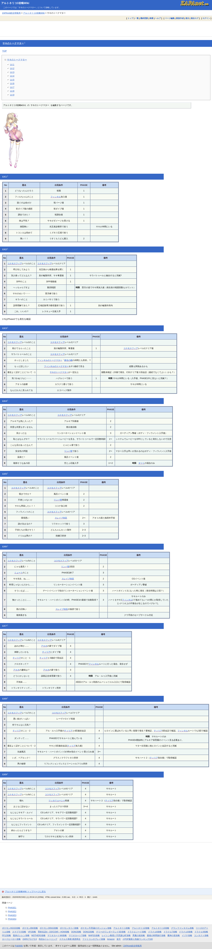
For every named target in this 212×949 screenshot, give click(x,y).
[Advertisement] (106, 28)
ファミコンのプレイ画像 (93, 939)
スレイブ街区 (61, 518)
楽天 (119, 939)
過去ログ (194, 18)
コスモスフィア (15, 263)
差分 (187, 18)
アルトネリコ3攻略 (160, 928)
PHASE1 (12, 907)
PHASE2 (12, 911)
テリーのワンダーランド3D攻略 (111, 932)
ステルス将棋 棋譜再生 (70, 939)
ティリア (46, 652)
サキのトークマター (13, 43)
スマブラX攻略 (19, 932)
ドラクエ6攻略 (155, 932)
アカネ (44, 646)
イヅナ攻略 (187, 935)
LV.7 (12, 87)
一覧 (137, 18)
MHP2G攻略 (94, 935)
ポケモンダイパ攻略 (69, 928)
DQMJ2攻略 (88, 932)
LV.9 (12, 94)
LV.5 (12, 79)
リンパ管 (68, 451)
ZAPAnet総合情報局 (11, 13)
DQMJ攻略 (76, 932)
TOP (4, 51)
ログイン (206, 18)
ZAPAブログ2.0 (30, 939)
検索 (151, 18)
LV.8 (12, 91)
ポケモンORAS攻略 (49, 928)
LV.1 (12, 64)
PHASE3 (12, 915)
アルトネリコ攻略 (121, 928)
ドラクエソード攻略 (136, 932)
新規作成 (180, 18)
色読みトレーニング (48, 939)
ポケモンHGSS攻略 (11, 928)
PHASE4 (12, 919)
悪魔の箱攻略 (138, 935)
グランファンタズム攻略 (182, 928)
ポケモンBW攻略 (30, 928)
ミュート (18, 572)
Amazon (111, 939)
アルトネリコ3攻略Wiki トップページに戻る (25, 891)
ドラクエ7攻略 (170, 932)
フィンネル (55, 197)
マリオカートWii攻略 (57, 935)
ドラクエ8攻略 (186, 932)
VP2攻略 (32, 932)
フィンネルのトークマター (49, 360)
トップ (130, 18)
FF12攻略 (6, 935)
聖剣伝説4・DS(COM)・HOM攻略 (53, 932)
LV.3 (12, 72)
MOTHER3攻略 (38, 935)
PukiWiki (19, 946)
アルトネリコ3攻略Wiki (15, 3)
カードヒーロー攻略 (11, 939)
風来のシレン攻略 (21, 935)
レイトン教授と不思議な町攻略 (116, 935)
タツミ (141, 463)
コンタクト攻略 (201, 935)
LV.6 (12, 83)
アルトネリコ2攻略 (141, 928)
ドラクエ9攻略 (201, 932)
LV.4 (12, 76)
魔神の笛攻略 (173, 935)
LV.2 (12, 68)
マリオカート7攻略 (77, 935)
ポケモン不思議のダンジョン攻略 (96, 928)
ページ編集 (169, 18)
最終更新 (144, 18)
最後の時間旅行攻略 (156, 935)
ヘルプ (158, 18)
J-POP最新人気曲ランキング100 (138, 939)
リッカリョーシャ (57, 800)
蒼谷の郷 (68, 360)
